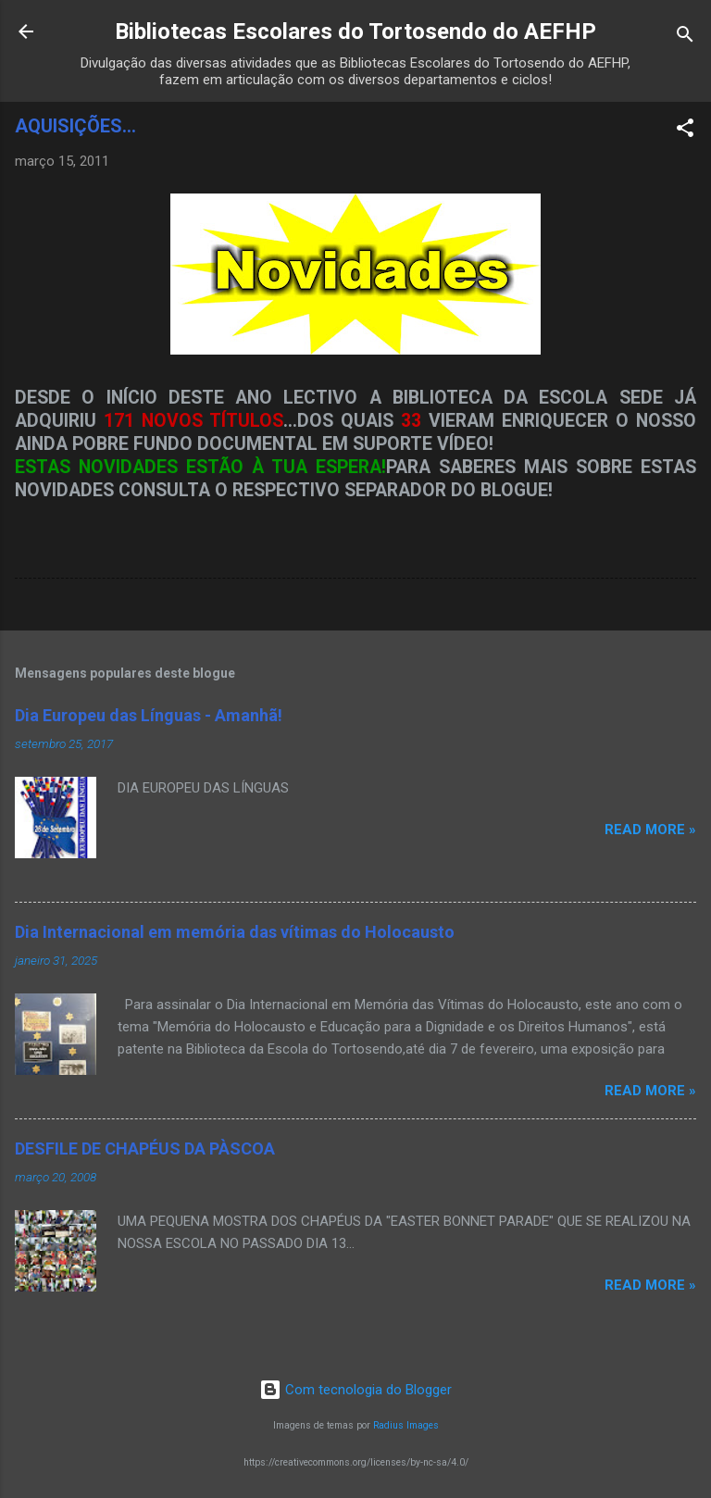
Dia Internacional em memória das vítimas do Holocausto (235, 932)
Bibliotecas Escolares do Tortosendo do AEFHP (355, 31)
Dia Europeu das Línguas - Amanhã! (148, 715)
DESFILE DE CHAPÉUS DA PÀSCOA (145, 1148)
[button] (685, 131)
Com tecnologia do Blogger (355, 1389)
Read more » (650, 829)
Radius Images (406, 1425)
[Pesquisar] (685, 37)
